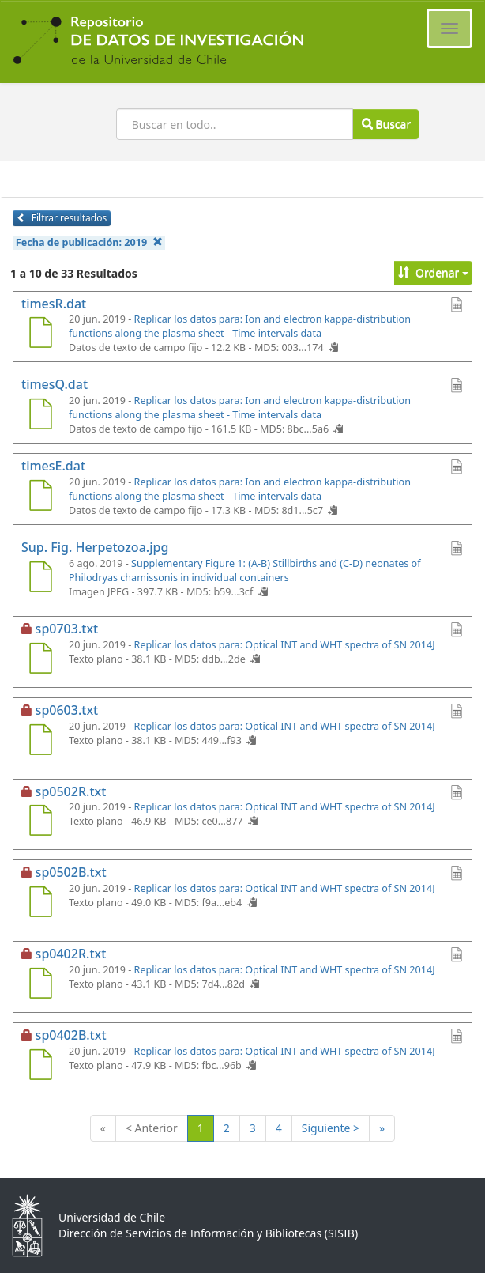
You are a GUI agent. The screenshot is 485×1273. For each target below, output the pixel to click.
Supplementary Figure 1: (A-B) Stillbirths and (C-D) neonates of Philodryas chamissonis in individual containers (245, 570)
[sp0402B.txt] (40, 1067)
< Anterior (152, 1127)
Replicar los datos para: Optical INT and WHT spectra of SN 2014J (284, 645)
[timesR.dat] (40, 334)
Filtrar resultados (62, 218)
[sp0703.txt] (40, 660)
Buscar (386, 123)
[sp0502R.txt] (40, 822)
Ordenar (433, 272)
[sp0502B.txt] (40, 904)
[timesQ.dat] (40, 416)
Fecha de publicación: (89, 242)
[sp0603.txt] (40, 742)
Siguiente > (330, 1127)
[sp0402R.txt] (40, 985)
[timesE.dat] (40, 497)
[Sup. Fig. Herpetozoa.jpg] (40, 579)
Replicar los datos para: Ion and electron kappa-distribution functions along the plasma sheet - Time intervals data (240, 326)
